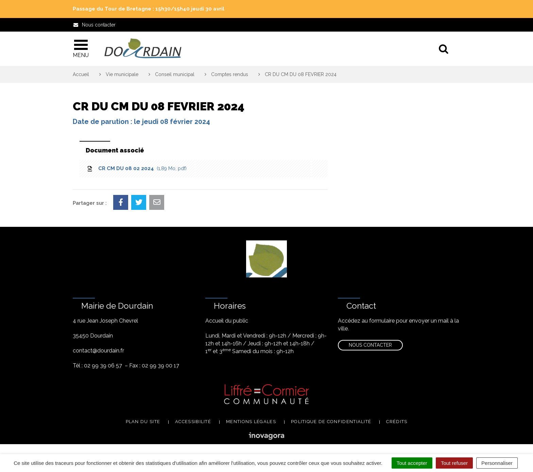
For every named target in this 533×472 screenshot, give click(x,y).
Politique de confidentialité (331, 421)
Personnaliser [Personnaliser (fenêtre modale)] (497, 463)
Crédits (396, 421)
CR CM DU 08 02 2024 (136, 168)
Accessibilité (193, 421)
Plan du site (143, 421)
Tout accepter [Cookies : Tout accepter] (412, 463)
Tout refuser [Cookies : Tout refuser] (454, 463)
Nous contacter (370, 345)
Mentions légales (251, 421)
